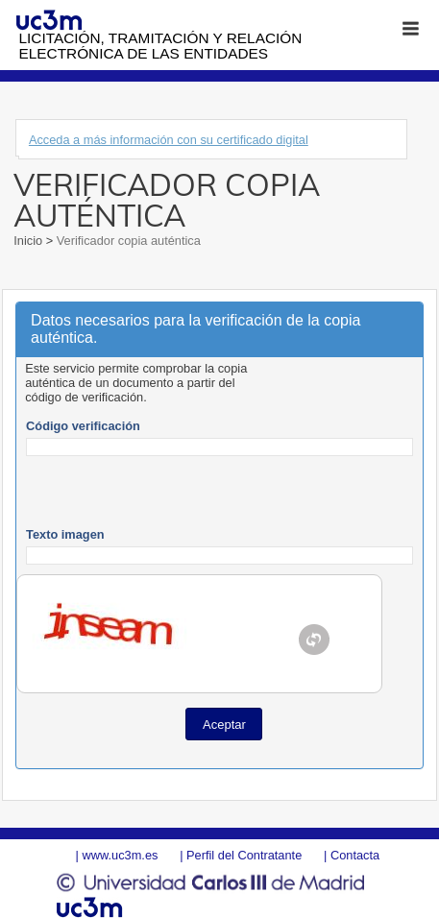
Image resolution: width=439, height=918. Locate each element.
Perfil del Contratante (244, 855)
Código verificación (83, 426)
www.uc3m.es (120, 855)
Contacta (354, 855)
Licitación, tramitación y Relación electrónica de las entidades (161, 45)
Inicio (29, 240)
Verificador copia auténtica (127, 240)
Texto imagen (65, 534)
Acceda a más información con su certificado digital (168, 140)
